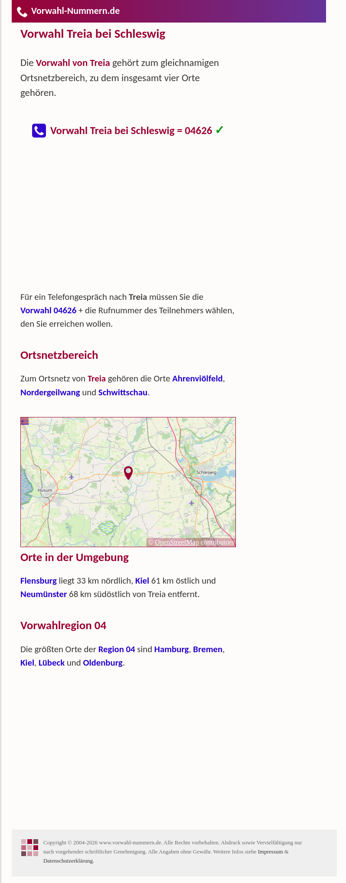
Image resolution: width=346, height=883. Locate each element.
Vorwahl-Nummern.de (68, 10)
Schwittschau (122, 392)
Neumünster (43, 594)
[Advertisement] (135, 218)
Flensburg (38, 580)
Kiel (142, 580)
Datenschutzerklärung (68, 860)
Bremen (207, 649)
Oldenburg (102, 662)
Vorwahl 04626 (48, 310)
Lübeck (52, 662)
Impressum (270, 851)
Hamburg (171, 649)
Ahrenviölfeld (197, 378)
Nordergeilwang (50, 392)
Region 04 (116, 649)
